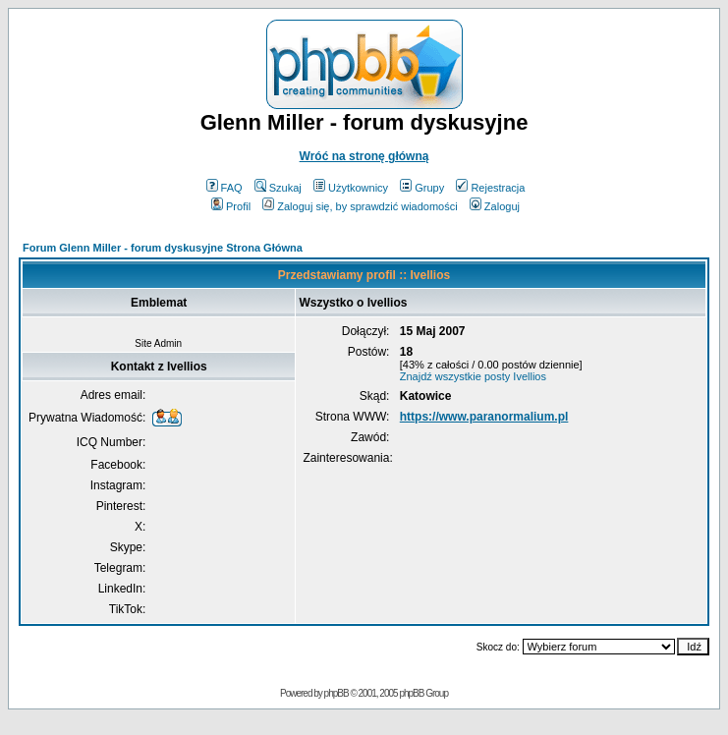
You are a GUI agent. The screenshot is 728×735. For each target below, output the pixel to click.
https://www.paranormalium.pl (484, 417)
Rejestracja (490, 188)
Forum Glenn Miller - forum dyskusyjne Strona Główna (163, 248)
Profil (231, 206)
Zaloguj (495, 206)
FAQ (224, 188)
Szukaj (278, 188)
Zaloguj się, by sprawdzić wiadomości (359, 206)
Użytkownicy (350, 188)
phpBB (336, 693)
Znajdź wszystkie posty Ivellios (473, 376)
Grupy (422, 188)
